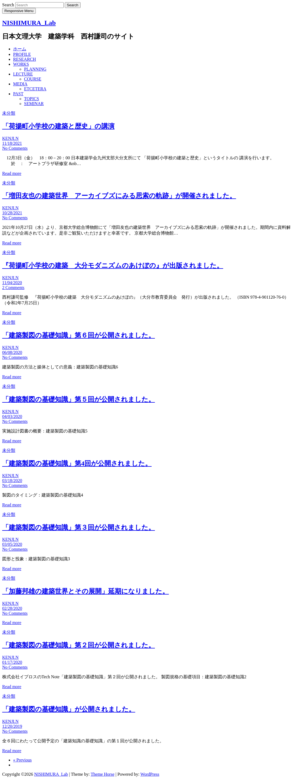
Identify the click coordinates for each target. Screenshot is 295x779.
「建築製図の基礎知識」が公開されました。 (68, 709)
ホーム (19, 49)
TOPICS (31, 98)
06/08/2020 (12, 352)
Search (8, 4)
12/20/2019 (12, 726)
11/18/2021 (12, 143)
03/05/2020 (12, 544)
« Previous (22, 760)
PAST (18, 93)
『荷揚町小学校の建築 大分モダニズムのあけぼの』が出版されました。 (112, 265)
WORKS (21, 64)
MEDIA (20, 84)
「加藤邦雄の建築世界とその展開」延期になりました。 (85, 591)
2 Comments (13, 287)
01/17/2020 (12, 662)
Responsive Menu (19, 11)
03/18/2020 (12, 480)
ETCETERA (35, 88)
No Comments (15, 148)
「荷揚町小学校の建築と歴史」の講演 (58, 126)
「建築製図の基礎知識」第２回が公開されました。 (78, 645)
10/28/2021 (12, 212)
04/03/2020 (12, 416)
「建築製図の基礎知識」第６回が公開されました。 (78, 335)
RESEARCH (24, 59)
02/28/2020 (12, 608)
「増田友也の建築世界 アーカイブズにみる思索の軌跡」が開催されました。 (119, 195)
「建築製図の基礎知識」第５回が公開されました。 (78, 399)
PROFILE (22, 54)
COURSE (32, 79)
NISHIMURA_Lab (29, 22)
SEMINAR (34, 103)
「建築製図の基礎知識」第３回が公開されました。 (78, 527)
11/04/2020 (12, 282)
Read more (11, 173)
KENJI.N (10, 138)
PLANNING (35, 69)
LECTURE (23, 74)
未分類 (8, 113)
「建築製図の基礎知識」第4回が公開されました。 (77, 463)
